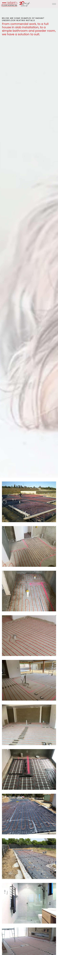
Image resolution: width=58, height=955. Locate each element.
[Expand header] (54, 4)
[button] (29, 502)
